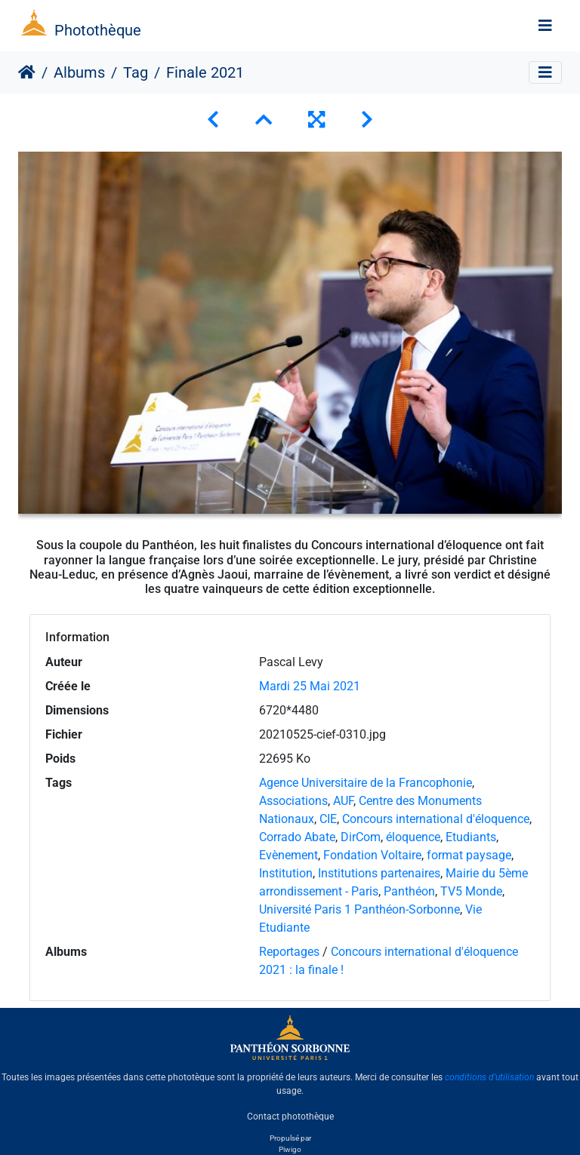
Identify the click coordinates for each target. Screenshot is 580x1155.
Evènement (288, 855)
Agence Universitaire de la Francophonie (365, 783)
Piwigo (290, 1149)
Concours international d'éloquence (435, 819)
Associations (293, 801)
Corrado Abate (297, 837)
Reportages (289, 952)
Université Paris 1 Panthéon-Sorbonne (359, 909)
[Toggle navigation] (545, 25)
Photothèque (97, 30)
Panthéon (409, 891)
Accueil (26, 72)
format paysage (469, 855)
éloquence (413, 837)
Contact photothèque (290, 1116)
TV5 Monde (471, 891)
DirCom (361, 837)
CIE (328, 819)
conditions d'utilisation (489, 1077)
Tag (135, 72)
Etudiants (471, 837)
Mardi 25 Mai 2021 (309, 686)
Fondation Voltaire (372, 855)
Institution (286, 873)
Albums (79, 72)
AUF (343, 801)
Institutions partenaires (379, 873)
